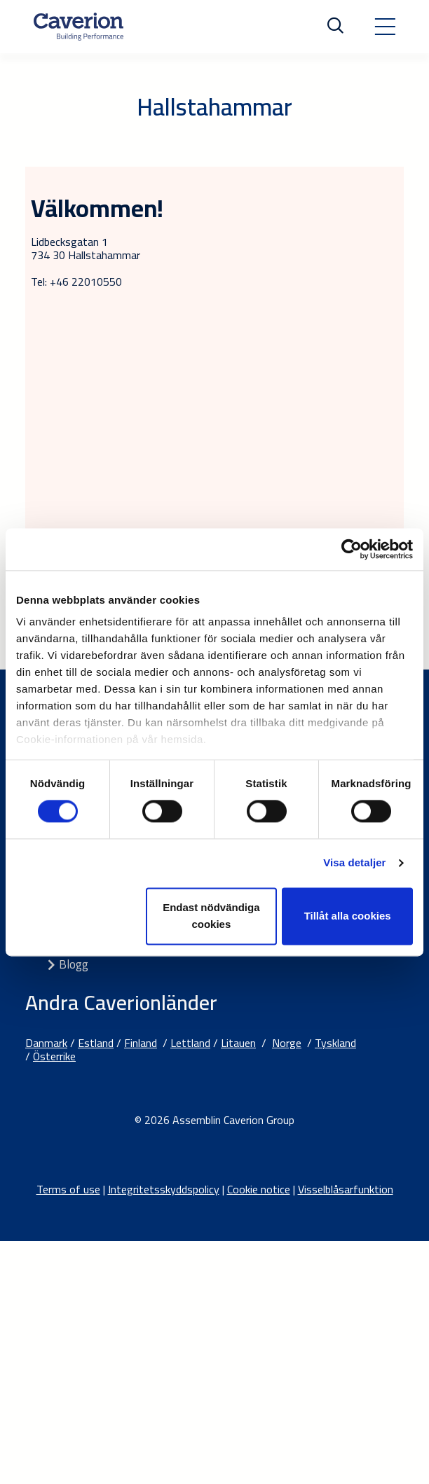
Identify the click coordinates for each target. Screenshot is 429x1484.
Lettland (190, 1042)
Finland (140, 1042)
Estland (96, 1042)
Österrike (54, 1056)
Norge (286, 1042)
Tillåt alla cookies (347, 916)
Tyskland (335, 1042)
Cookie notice (258, 1189)
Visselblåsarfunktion (345, 1189)
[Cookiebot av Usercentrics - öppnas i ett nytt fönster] (351, 549)
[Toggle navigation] (385, 26)
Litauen (238, 1042)
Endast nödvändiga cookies (211, 915)
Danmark (46, 1042)
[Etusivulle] (78, 27)
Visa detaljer (354, 863)
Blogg (73, 964)
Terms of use (68, 1189)
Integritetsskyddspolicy (163, 1189)
